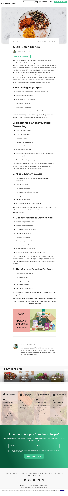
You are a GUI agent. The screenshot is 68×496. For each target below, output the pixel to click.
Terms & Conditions (33, 485)
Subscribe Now (34, 456)
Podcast (42, 5)
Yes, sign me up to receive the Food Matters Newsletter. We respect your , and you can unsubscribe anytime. (35, 451)
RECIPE (15, 41)
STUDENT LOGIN (45, 2)
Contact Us (48, 473)
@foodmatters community (27, 395)
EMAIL (39, 446)
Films (48, 5)
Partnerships (58, 473)
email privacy (50, 450)
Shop (54, 5)
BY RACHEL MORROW (28, 344)
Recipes (35, 5)
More (61, 5)
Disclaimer (23, 485)
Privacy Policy (44, 485)
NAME (12, 446)
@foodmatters (10, 394)
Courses (26, 5)
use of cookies (11, 492)
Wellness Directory (34, 475)
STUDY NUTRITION (60, 2)
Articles (29, 473)
